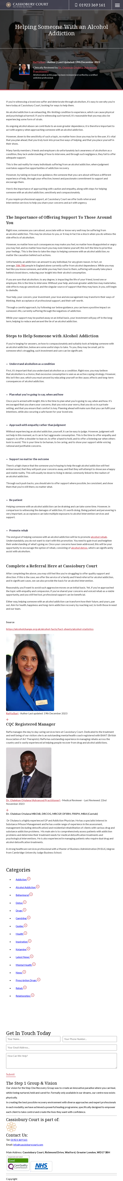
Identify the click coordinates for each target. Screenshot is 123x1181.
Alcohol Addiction (27, 887)
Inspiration (23, 941)
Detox (21, 902)
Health (21, 933)
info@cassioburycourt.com (28, 1144)
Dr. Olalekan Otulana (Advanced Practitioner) (33, 800)
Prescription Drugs (28, 980)
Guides (21, 926)
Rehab (21, 988)
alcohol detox (79, 547)
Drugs (21, 910)
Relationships (25, 995)
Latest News (24, 956)
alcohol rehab (99, 536)
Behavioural (24, 894)
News (21, 972)
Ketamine (23, 949)
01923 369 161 (19, 1139)
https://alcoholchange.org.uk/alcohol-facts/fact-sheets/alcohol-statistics (50, 628)
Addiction (23, 879)
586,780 (20, 265)
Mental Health (26, 964)
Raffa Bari (39, 61)
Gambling (23, 918)
